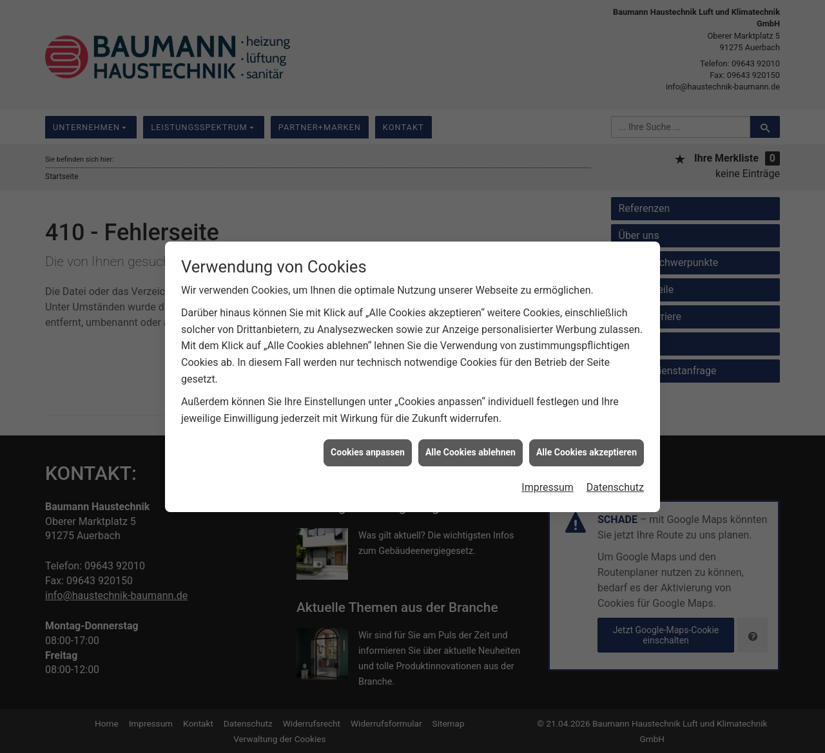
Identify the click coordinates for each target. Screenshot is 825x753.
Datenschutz (615, 481)
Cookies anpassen (368, 447)
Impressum (547, 481)
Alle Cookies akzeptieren (586, 447)
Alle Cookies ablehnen (470, 447)
